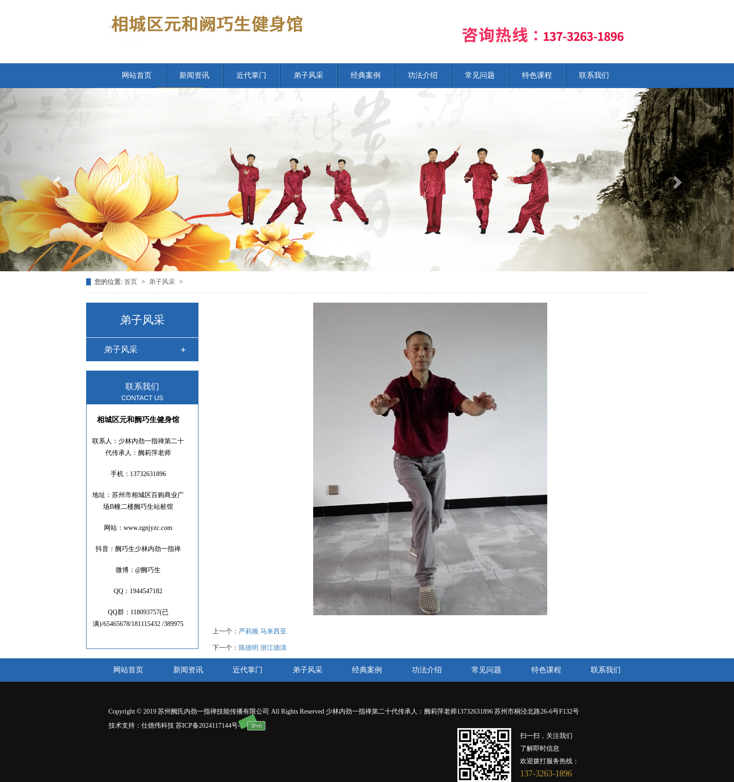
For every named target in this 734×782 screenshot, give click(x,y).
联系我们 (594, 75)
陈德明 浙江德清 (262, 647)
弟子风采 (308, 75)
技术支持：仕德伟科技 (141, 725)
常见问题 (480, 75)
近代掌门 (251, 75)
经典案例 (366, 75)
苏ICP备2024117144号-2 (209, 725)
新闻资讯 (194, 75)
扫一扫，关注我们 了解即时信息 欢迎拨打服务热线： (549, 748)
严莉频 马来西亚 (262, 631)
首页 (131, 281)
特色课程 (537, 75)
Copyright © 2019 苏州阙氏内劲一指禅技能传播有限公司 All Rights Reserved (217, 711)
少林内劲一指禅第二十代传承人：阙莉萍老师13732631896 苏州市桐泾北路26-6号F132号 (452, 711)
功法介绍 (423, 75)
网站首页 (137, 75)
